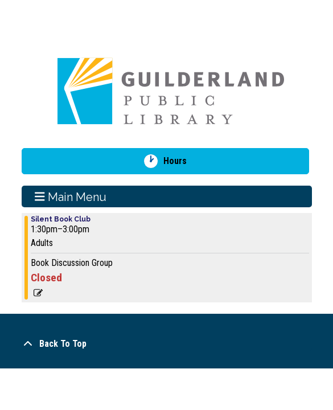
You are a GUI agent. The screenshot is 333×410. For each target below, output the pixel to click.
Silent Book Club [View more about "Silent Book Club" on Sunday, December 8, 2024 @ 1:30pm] (61, 219)
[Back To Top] (167, 344)
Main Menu (70, 196)
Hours (179, 161)
